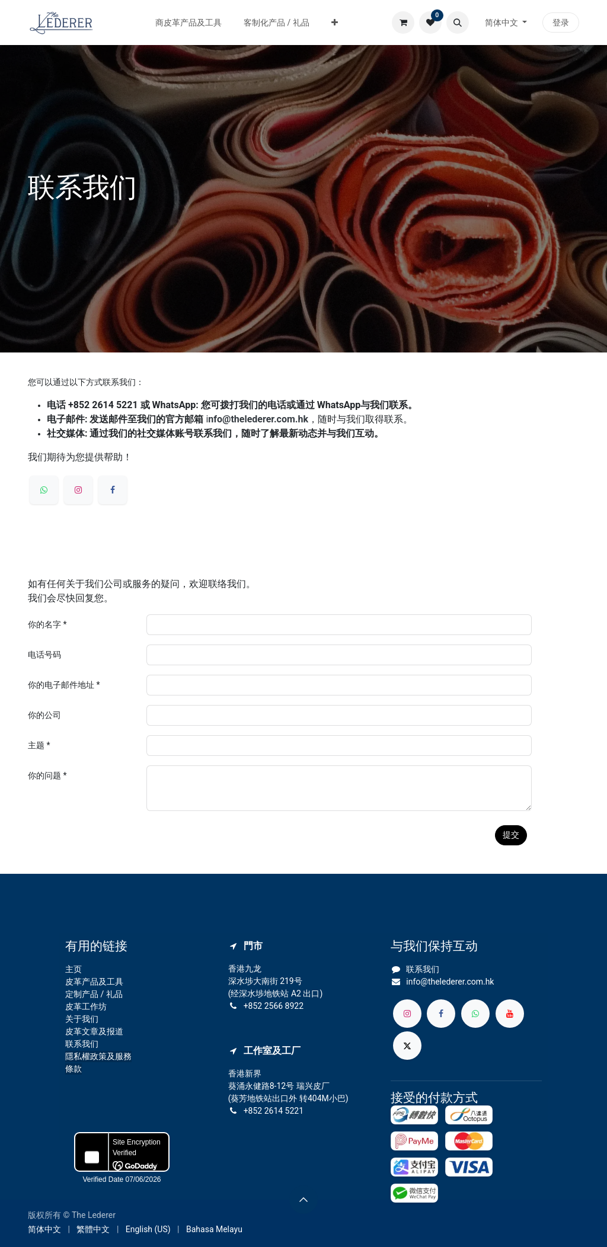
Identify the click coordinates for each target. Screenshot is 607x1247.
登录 (560, 22)
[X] (407, 1045)
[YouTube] (510, 1013)
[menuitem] (189, 23)
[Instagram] (78, 490)
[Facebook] (112, 490)
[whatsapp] (44, 490)
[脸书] (441, 1013)
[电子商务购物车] (403, 22)
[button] (457, 22)
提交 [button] (511, 834)
